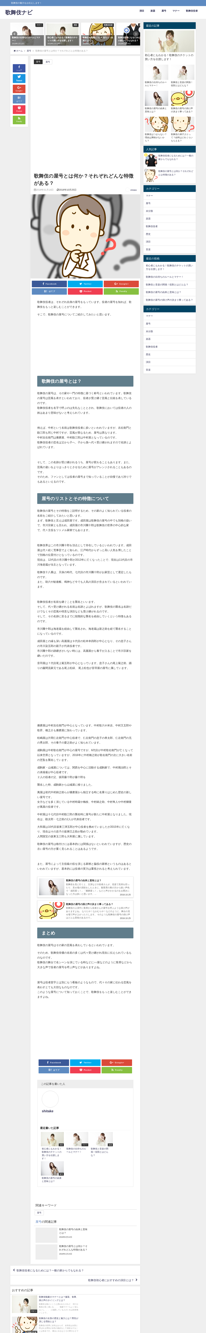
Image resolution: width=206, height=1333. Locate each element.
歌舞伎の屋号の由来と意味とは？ (163, 292)
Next (135, 34)
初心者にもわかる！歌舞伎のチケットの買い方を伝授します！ (169, 267)
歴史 (148, 234)
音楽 (148, 249)
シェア (19, 68)
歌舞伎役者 (192, 11)
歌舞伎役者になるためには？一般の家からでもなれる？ (50, 1216)
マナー (176, 11)
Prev (14, 34)
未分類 (149, 211)
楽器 (152, 11)
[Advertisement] (85, 147)
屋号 (164, 11)
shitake (133, 190)
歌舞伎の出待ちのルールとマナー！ (165, 277)
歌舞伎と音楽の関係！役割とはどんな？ (167, 284)
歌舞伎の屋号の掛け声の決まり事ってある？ (169, 300)
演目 (141, 11)
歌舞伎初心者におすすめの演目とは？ (111, 1225)
